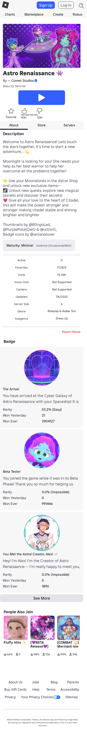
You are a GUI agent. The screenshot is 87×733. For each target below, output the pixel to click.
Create (58, 14)
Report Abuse (71, 332)
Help (35, 689)
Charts (10, 14)
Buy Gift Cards (15, 689)
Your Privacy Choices (40, 697)
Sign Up (45, 5)
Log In (66, 5)
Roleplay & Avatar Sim (62, 311)
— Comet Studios (21, 80)
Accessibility (69, 689)
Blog (54, 682)
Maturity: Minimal (14, 86)
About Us (15, 682)
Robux (77, 14)
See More (41, 598)
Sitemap (71, 697)
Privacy (10, 697)
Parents (73, 682)
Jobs (35, 682)
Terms (51, 689)
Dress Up (62, 318)
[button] (35, 80)
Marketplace (34, 14)
